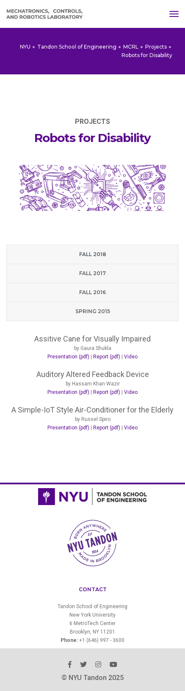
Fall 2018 (92, 254)
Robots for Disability (146, 55)
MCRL (130, 47)
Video (131, 357)
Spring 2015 (92, 311)
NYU (25, 47)
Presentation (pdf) (68, 357)
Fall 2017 (92, 273)
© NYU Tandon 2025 (92, 678)
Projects (156, 47)
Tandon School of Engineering (76, 47)
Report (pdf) (106, 357)
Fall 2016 (92, 292)
